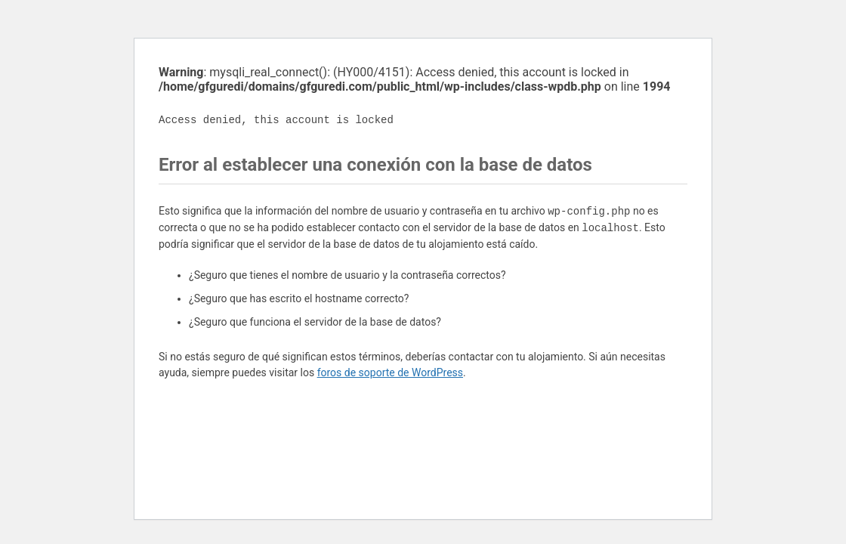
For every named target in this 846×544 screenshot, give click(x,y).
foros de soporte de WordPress (390, 372)
